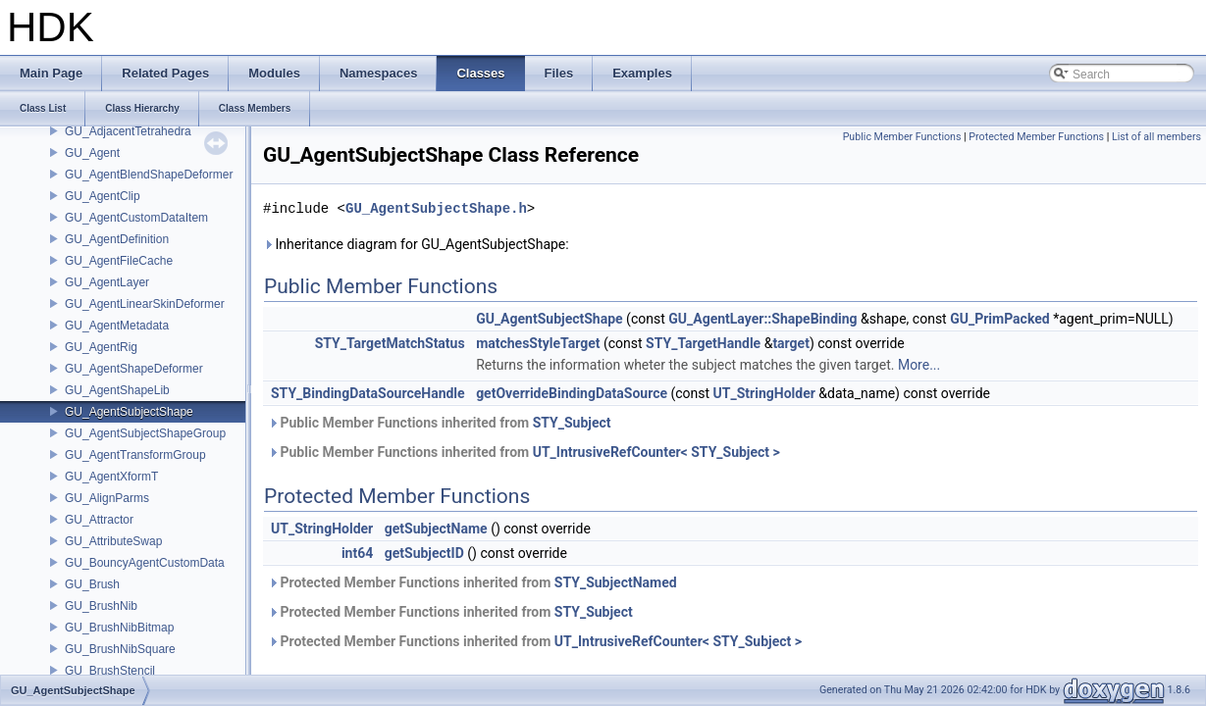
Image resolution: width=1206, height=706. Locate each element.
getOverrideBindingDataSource (571, 393)
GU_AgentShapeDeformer (134, 369)
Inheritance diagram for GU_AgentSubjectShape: (416, 244)
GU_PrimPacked (1000, 319)
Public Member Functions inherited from (439, 422)
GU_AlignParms (107, 498)
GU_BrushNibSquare (120, 649)
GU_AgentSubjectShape (129, 412)
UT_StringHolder (764, 393)
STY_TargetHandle (703, 343)
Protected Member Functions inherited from (472, 582)
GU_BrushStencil (110, 671)
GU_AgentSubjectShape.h (436, 208)
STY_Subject (572, 422)
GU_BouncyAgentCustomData (145, 563)
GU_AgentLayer (107, 282)
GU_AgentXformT (111, 476)
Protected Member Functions (1036, 136)
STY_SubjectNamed (615, 582)
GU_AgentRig (101, 347)
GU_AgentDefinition (117, 239)
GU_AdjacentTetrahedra (128, 131)
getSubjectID (424, 553)
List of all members (1156, 136)
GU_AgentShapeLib (117, 390)
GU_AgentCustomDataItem (136, 218)
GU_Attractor (99, 520)
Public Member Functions (902, 136)
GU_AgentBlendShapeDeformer (149, 174)
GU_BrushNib (101, 606)
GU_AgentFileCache (119, 261)
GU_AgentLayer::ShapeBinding (762, 319)
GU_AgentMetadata (117, 325)
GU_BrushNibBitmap (119, 627)
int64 (357, 553)
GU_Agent (92, 153)
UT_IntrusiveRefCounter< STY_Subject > (656, 452)
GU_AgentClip (102, 196)
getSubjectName (436, 528)
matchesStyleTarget (538, 343)
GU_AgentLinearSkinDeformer (145, 304)
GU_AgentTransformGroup (135, 455)
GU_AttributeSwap (113, 541)
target (791, 343)
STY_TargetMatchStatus (390, 343)
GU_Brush (92, 584)
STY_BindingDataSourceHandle (368, 393)
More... (919, 365)
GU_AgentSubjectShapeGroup (145, 433)
